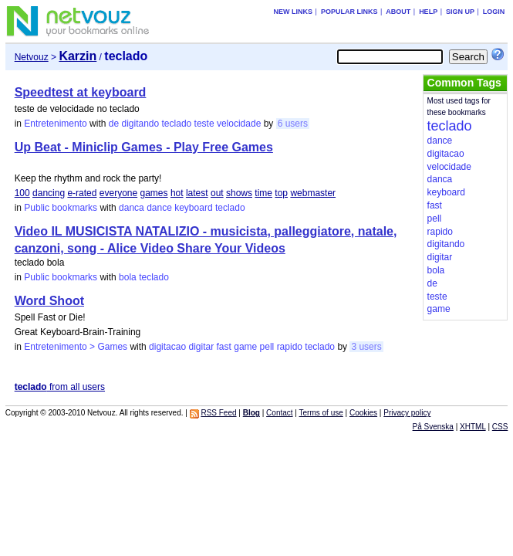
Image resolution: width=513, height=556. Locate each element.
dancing (48, 193)
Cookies (363, 413)
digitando (140, 123)
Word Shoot (49, 300)
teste (204, 123)
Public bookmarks (60, 207)
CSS (500, 426)
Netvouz (32, 57)
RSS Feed (218, 413)
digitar (201, 346)
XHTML (473, 426)
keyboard (193, 207)
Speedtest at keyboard (81, 92)
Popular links (349, 11)
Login (494, 11)
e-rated (81, 193)
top (281, 193)
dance (159, 207)
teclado (177, 123)
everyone (118, 193)
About (398, 11)
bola (128, 277)
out (217, 193)
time (263, 193)
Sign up (460, 11)
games (154, 193)
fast (224, 346)
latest (197, 193)
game (245, 346)
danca (131, 207)
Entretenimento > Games (75, 346)
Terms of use (321, 413)
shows (239, 193)
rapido (289, 346)
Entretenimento (55, 123)
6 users (293, 123)
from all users (60, 386)
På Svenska (433, 426)
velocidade (239, 123)
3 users (366, 346)
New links (293, 11)
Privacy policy (406, 413)
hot (177, 193)
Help (428, 11)
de (114, 123)
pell (267, 346)
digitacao (167, 346)
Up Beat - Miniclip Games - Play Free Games (144, 147)
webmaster (313, 193)
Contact (279, 413)
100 (22, 193)
